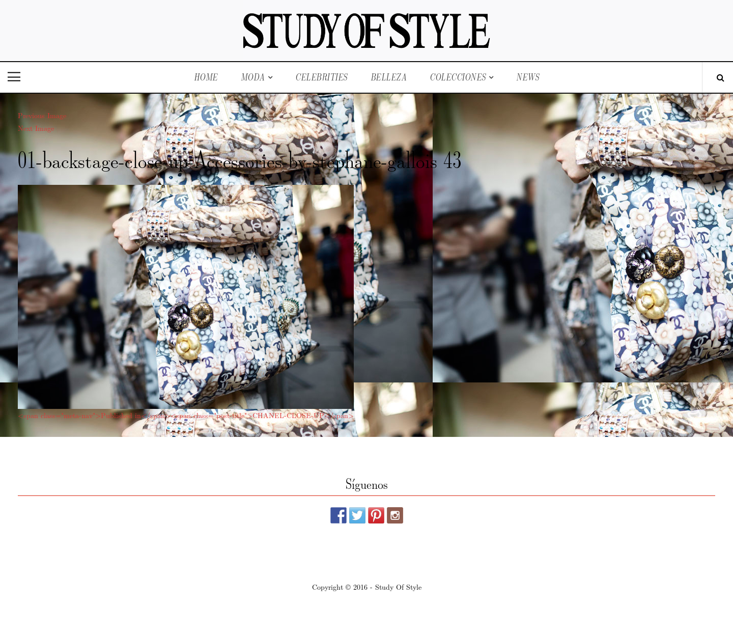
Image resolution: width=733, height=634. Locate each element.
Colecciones (458, 77)
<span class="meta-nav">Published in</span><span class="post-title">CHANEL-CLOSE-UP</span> (186, 415)
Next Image (36, 128)
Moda (253, 77)
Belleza (389, 77)
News (527, 77)
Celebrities (321, 77)
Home (206, 77)
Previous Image (42, 115)
